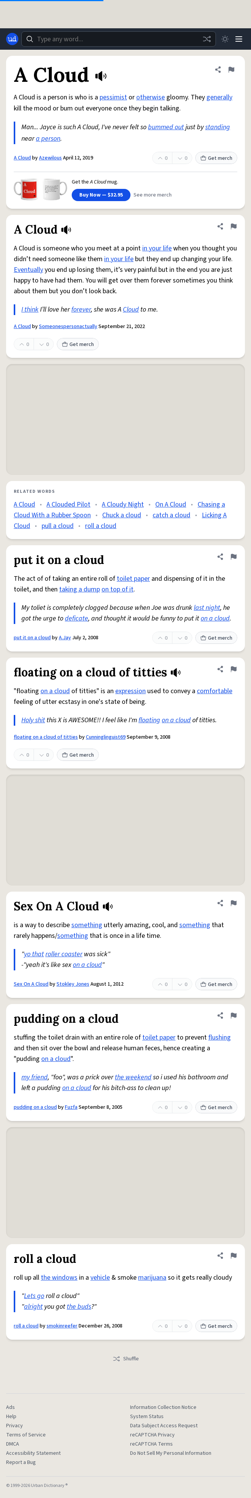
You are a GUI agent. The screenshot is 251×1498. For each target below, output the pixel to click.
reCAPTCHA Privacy (152, 1435)
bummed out (166, 127)
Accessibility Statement (33, 1453)
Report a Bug (21, 1462)
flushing (219, 1037)
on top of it (117, 589)
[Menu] (239, 39)
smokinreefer (62, 1326)
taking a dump (79, 589)
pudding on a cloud (35, 1107)
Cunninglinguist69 (106, 737)
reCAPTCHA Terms (151, 1444)
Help (11, 1416)
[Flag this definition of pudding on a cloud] (233, 1015)
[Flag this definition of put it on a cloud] (233, 557)
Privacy (14, 1426)
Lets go (34, 1296)
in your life (157, 248)
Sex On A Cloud (31, 984)
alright (33, 1306)
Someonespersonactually (68, 326)
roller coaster (63, 954)
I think (30, 309)
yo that (34, 954)
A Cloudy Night (123, 504)
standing (217, 127)
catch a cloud (171, 515)
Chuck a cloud (121, 515)
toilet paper (133, 578)
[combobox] (118, 39)
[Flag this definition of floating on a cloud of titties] (233, 669)
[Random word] (206, 39)
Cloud (131, 309)
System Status (147, 1416)
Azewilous (50, 158)
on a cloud (215, 618)
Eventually (28, 270)
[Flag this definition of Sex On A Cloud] (233, 903)
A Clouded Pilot (68, 504)
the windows (59, 1277)
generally (219, 97)
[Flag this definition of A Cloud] (231, 69)
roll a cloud (100, 526)
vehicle (100, 1277)
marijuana (152, 1277)
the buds (79, 1306)
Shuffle (126, 1359)
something (86, 925)
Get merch (216, 158)
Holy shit (33, 720)
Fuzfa (71, 1107)
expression (130, 691)
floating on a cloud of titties (46, 737)
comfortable (214, 691)
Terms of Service (26, 1435)
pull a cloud (58, 526)
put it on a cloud (32, 638)
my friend (34, 1077)
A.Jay (65, 638)
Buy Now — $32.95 (101, 195)
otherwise (150, 97)
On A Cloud (170, 504)
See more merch (153, 195)
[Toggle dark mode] (225, 39)
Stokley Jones (72, 984)
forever (81, 309)
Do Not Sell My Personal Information (170, 1453)
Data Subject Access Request (164, 1426)
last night (207, 608)
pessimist (113, 97)
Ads (10, 1407)
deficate (76, 618)
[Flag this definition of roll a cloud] (233, 1255)
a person (48, 138)
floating (149, 720)
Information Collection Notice (163, 1407)
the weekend (133, 1077)
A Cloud (22, 158)
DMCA (12, 1444)
